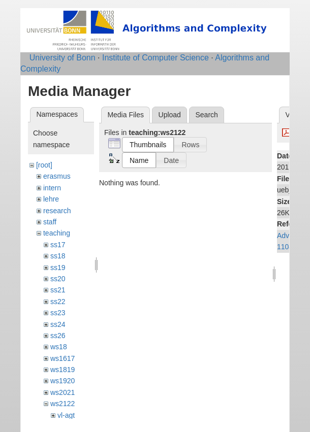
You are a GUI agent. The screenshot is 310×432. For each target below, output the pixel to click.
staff (49, 222)
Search (206, 115)
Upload (170, 115)
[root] (44, 165)
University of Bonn (62, 57)
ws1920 (62, 381)
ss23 (58, 313)
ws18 (58, 347)
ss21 (58, 290)
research (57, 211)
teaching (56, 233)
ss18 (58, 256)
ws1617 (62, 358)
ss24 (58, 324)
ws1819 (62, 369)
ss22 (58, 301)
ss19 (58, 267)
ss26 (58, 335)
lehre (51, 199)
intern (52, 188)
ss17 (58, 245)
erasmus (57, 176)
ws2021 (62, 392)
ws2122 (62, 404)
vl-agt (66, 415)
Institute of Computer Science (155, 57)
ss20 (58, 279)
